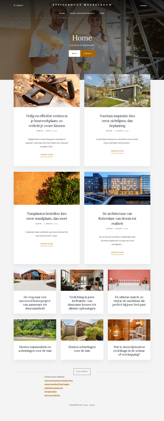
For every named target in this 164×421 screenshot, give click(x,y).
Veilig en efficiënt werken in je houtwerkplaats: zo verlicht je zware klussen (47, 125)
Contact (88, 53)
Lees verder (82, 380)
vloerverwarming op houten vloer (59, 389)
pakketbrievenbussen (54, 396)
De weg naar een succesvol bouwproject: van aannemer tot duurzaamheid (35, 312)
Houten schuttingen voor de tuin (82, 357)
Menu (143, 6)
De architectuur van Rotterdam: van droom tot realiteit (117, 228)
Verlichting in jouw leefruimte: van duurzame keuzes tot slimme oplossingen (82, 312)
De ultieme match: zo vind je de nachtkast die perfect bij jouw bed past (129, 310)
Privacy (85, 413)
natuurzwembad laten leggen (57, 392)
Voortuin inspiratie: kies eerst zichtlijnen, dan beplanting (117, 120)
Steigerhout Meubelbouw (83, 4)
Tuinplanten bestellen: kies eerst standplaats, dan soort (46, 228)
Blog (74, 53)
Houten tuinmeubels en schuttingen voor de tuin (35, 357)
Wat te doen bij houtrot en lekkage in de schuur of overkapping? (129, 359)
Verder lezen (46, 165)
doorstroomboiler (52, 404)
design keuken (51, 400)
